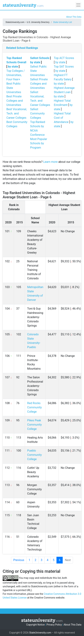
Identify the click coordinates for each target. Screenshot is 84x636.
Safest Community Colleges (37, 113)
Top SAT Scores (64, 66)
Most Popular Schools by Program (38, 143)
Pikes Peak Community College (34, 425)
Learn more (50, 161)
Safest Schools (39, 58)
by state (13, 66)
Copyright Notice (35, 624)
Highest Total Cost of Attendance (62, 118)
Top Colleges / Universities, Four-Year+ (15, 75)
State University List (62, 22)
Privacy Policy (54, 624)
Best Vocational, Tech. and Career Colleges (16, 113)
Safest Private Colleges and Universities (39, 84)
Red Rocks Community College (34, 407)
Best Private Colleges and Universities (14, 101)
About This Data (73, 17)
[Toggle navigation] (78, 5)
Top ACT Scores (64, 58)
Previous (18, 560)
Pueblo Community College (34, 455)
